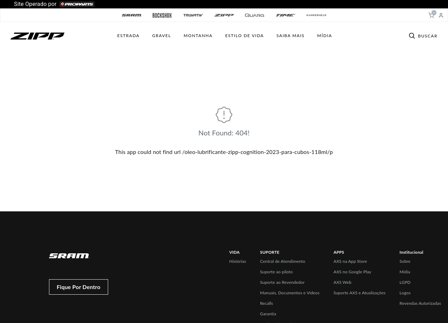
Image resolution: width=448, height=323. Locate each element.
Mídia (324, 35)
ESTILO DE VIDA (244, 35)
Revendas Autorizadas (420, 303)
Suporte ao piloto (276, 271)
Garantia (268, 313)
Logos (405, 292)
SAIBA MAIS (290, 35)
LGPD (405, 282)
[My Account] (441, 15)
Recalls (266, 303)
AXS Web (342, 282)
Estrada (128, 35)
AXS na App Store (350, 261)
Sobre (405, 261)
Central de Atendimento (282, 261)
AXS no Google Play (352, 271)
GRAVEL (161, 35)
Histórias (237, 261)
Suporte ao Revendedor (282, 282)
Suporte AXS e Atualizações (360, 292)
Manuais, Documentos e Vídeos (290, 292)
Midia (405, 271)
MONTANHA (198, 35)
